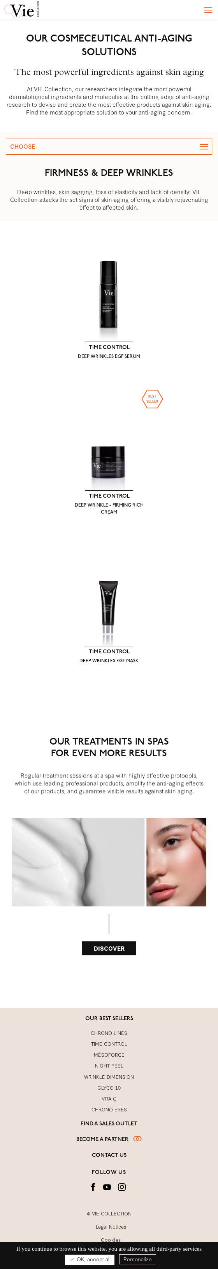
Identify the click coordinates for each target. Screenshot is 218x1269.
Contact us (109, 1155)
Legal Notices (111, 1226)
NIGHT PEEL (109, 1065)
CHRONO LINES (109, 1032)
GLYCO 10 (109, 1087)
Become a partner (109, 1139)
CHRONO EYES (109, 1109)
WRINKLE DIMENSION (109, 1076)
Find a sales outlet (109, 1124)
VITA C (109, 1098)
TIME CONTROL (109, 351)
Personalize (137, 1259)
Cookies (111, 1239)
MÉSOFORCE (109, 1054)
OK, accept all (90, 1259)
